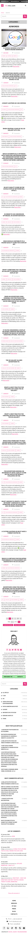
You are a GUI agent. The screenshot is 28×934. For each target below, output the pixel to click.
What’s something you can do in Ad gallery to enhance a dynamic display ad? (14, 271)
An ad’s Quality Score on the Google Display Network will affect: (14, 189)
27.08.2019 (5, 479)
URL (2, 599)
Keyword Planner (5, 341)
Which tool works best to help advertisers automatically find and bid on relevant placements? (14, 442)
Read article (16, 66)
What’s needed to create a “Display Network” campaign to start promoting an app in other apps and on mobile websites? (14, 504)
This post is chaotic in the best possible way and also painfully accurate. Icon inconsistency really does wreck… (13, 855)
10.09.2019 (5, 82)
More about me (8, 676)
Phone (14, 919)
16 (17, 618)
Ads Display (4, 109)
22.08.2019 (5, 596)
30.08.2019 (5, 365)
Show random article (19, 625)
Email (14, 921)
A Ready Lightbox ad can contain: (14, 103)
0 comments (17, 52)
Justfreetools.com (5, 1)
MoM (13, 836)
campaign (12, 309)
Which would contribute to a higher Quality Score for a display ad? (14, 243)
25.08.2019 (5, 536)
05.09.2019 (5, 219)
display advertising (16, 222)
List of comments (14, 831)
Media (14, 908)
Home (2, 13)
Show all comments (14, 893)
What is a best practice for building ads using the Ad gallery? (14, 389)
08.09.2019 (5, 133)
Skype (14, 924)
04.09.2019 (5, 247)
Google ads (9, 222)
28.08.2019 (5, 420)
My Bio (14, 906)
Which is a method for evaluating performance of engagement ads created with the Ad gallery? (14, 560)
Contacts (20, 676)
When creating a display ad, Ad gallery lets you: (14, 129)
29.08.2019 (5, 393)
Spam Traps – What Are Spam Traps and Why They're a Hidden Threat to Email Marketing (13, 880)
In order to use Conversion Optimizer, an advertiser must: (14, 215)
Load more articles (8, 625)
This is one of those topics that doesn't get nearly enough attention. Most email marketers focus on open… (14, 886)
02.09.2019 (5, 306)
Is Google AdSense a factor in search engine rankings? (14, 48)
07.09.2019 (5, 163)
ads (21, 109)
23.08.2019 (5, 564)
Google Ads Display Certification (13, 109)
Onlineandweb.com (15, 1)
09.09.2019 (5, 106)
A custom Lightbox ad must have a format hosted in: (14, 532)
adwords (3, 222)
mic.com (10, 5)
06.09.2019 (5, 193)
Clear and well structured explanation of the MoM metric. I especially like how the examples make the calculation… (13, 840)
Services (14, 903)
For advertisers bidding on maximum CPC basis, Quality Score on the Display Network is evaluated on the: (14, 474)
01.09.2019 (5, 338)
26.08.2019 (5, 509)
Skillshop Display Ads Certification (8, 250)
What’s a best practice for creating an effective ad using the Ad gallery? (14, 415)
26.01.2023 (5, 52)
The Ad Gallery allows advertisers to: (14, 361)
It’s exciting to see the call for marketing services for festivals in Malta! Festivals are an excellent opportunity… (14, 869)
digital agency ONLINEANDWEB (17, 932)
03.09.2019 (5, 276)
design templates (5, 136)
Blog (14, 911)
